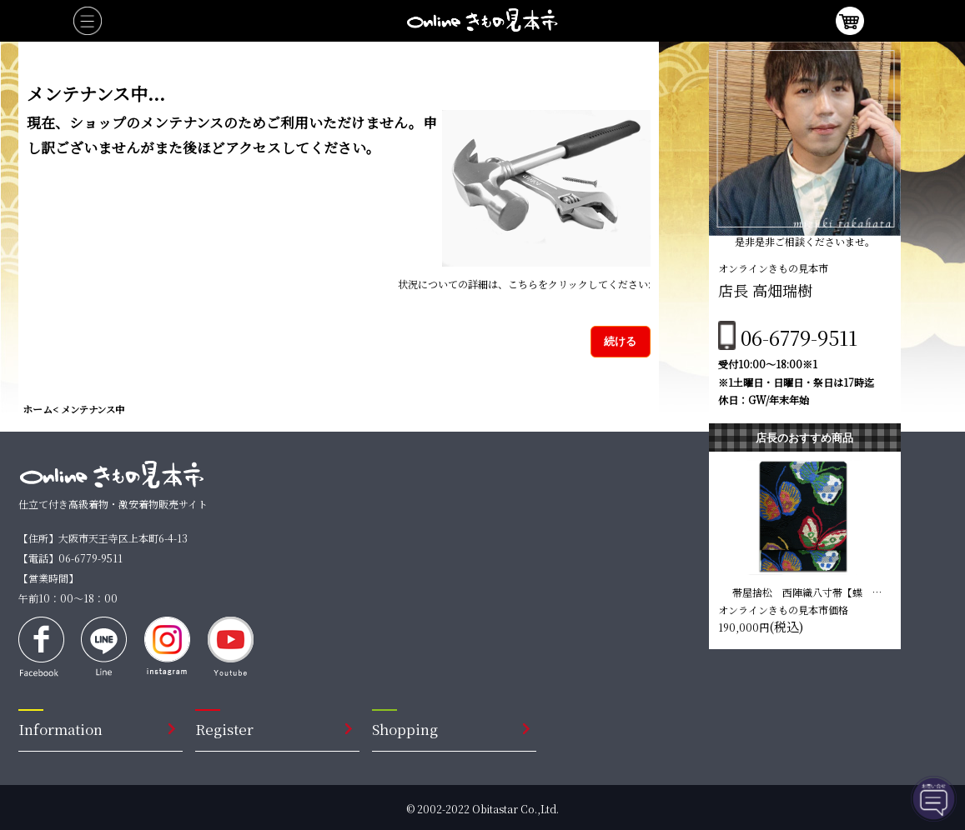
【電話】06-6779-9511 (70, 558)
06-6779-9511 (799, 337)
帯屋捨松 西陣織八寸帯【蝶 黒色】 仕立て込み (807, 591)
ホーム (38, 409)
